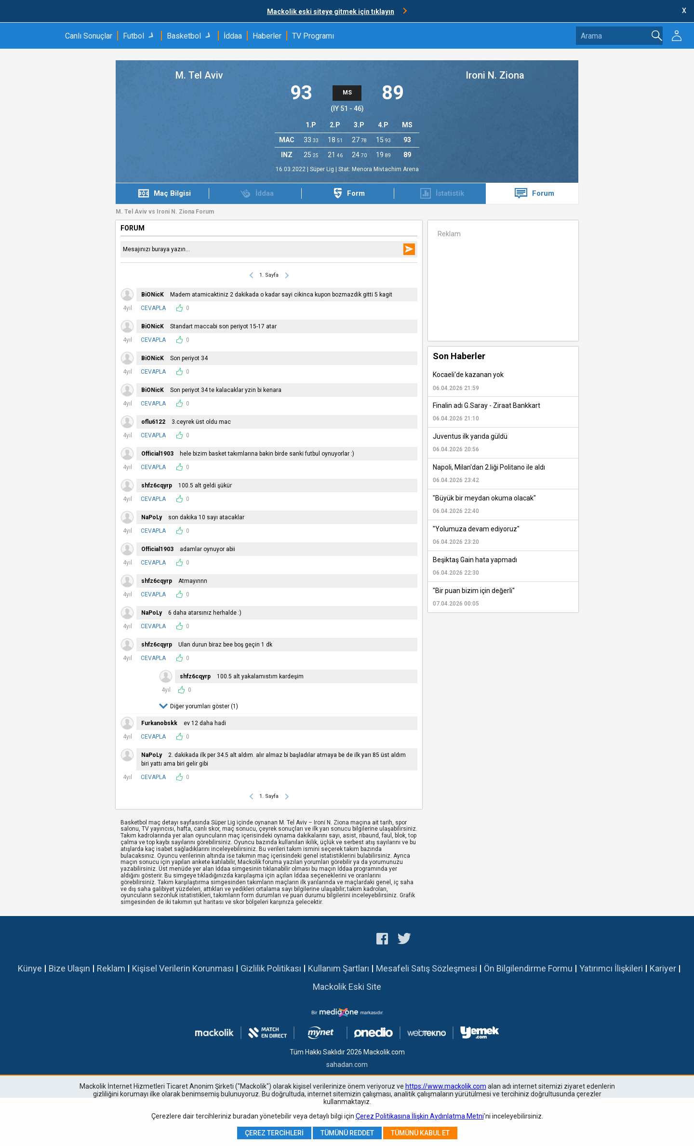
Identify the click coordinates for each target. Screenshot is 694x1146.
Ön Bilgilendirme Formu (528, 968)
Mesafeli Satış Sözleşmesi (426, 968)
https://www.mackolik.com (445, 1086)
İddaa (233, 35)
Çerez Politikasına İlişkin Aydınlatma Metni (420, 1116)
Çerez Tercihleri (274, 1133)
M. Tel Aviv (199, 75)
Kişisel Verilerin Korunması (183, 968)
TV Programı (313, 35)
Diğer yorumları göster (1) (204, 706)
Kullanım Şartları (338, 968)
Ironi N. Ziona (495, 75)
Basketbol (184, 35)
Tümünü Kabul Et (420, 1133)
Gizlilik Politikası (270, 968)
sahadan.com (347, 1064)
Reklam (111, 968)
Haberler (267, 35)
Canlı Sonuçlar (88, 35)
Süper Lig (322, 169)
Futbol (133, 35)
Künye (30, 968)
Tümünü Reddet (347, 1133)
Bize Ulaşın (69, 968)
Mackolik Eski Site (347, 987)
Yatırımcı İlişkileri (611, 968)
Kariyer (663, 968)
